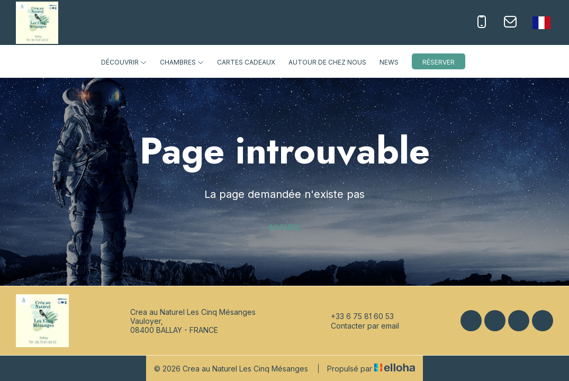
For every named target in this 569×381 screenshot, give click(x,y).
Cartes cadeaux (246, 62)
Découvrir (124, 62)
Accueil (284, 227)
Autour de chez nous (327, 62)
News (389, 62)
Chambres (182, 62)
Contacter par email (359, 325)
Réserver (438, 62)
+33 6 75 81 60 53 (356, 316)
